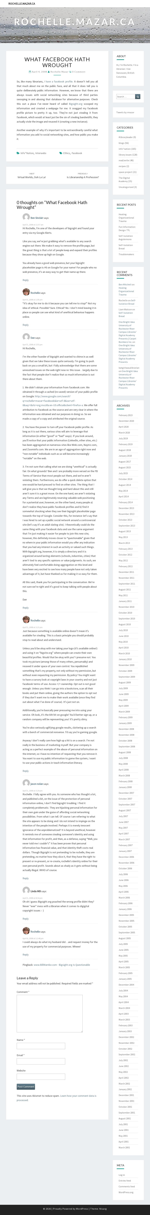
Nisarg (103, 1208)
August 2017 (125, 461)
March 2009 (124, 711)
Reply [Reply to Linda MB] (26, 918)
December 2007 (126, 792)
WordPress (82, 1208)
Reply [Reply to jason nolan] (26, 878)
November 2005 (126, 920)
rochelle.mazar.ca (21, 3)
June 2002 (124, 1066)
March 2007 (124, 839)
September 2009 (127, 676)
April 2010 (124, 647)
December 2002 (126, 1037)
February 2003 (126, 1025)
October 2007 (125, 798)
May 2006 (123, 885)
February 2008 (126, 781)
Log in (122, 1174)
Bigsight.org (75, 103)
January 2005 (125, 978)
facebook (77, 153)
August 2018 (125, 450)
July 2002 (123, 1060)
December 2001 (126, 1095)
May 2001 (123, 1135)
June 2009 (124, 694)
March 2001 (124, 1147)
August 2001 (125, 1118)
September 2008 (127, 746)
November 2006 (126, 862)
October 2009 (125, 670)
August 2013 (125, 531)
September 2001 (127, 1112)
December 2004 (126, 984)
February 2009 (126, 717)
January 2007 (125, 851)
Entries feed (125, 1180)
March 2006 (124, 897)
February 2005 (126, 973)
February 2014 (126, 502)
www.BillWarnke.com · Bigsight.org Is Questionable (62, 964)
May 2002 (123, 1071)
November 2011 (126, 577)
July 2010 (123, 630)
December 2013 (126, 508)
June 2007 (124, 822)
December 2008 (126, 728)
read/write (124, 160)
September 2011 (127, 583)
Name (21, 1040)
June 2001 (124, 1129)
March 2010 (124, 653)
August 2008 (125, 752)
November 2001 (126, 1100)
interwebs (40, 153)
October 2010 (125, 612)
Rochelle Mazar (59, 71)
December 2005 (126, 914)
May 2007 (123, 827)
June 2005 (124, 949)
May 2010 (123, 641)
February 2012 (126, 566)
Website (21, 1070)
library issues (125, 154)
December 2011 (126, 572)
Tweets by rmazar (125, 112)
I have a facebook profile (58, 81)
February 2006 (126, 903)
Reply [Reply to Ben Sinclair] (26, 280)
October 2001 (125, 1106)
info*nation (27, 153)
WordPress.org (126, 1192)
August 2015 (125, 467)
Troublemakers (126, 254)
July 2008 (123, 758)
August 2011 (125, 589)
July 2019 (123, 438)
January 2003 (125, 1031)
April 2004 (124, 1002)
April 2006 (124, 891)
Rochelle (35, 293)
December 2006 (126, 856)
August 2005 (125, 938)
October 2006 (125, 868)
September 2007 (127, 804)
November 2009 (126, 665)
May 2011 (123, 595)
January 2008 (125, 787)
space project (125, 172)
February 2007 (126, 845)
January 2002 (125, 1089)
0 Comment (79, 71)
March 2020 (124, 432)
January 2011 (125, 601)
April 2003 (124, 1013)
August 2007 (125, 810)
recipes (122, 166)
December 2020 (126, 420)
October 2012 (125, 554)
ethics (66, 153)
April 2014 (124, 496)
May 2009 (123, 699)
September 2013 (127, 525)
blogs (121, 142)
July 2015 (123, 473)
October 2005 (125, 926)
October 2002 (125, 1048)
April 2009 (124, 705)
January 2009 (125, 723)
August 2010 (125, 624)
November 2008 (126, 734)
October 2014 (125, 479)
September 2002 (127, 1054)
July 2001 (123, 1124)
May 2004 (123, 996)
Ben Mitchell (125, 284)
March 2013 (124, 542)
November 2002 (126, 1042)
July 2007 (123, 816)
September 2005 (127, 932)
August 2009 (125, 682)
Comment (23, 992)
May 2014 (123, 490)
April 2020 (124, 426)
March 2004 (124, 1008)
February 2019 (126, 444)
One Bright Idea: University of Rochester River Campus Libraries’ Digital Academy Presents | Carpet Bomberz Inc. (128, 331)
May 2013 (123, 537)
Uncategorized (126, 187)
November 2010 (126, 606)
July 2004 (123, 990)
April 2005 (124, 961)
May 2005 (123, 955)
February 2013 (126, 548)
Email (21, 1055)
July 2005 (123, 944)
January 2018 (125, 455)
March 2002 (124, 1083)
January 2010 (125, 659)
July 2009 (123, 688)
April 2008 (124, 769)
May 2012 (123, 560)
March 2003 (124, 1019)
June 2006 (124, 880)
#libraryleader (126, 137)
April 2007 (124, 833)
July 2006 (123, 874)
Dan (32, 337)
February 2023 (126, 415)
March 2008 (124, 775)
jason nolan (36, 784)
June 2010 (124, 636)
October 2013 (125, 519)
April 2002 (124, 1077)
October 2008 (125, 740)
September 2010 (127, 618)
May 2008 (123, 763)
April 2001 (124, 1141)
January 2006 (125, 909)
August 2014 (125, 484)
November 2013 (126, 513)
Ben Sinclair (36, 218)
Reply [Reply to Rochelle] (26, 324)
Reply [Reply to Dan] (26, 607)
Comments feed (127, 1186)
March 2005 (124, 967)
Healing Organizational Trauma (126, 217)
